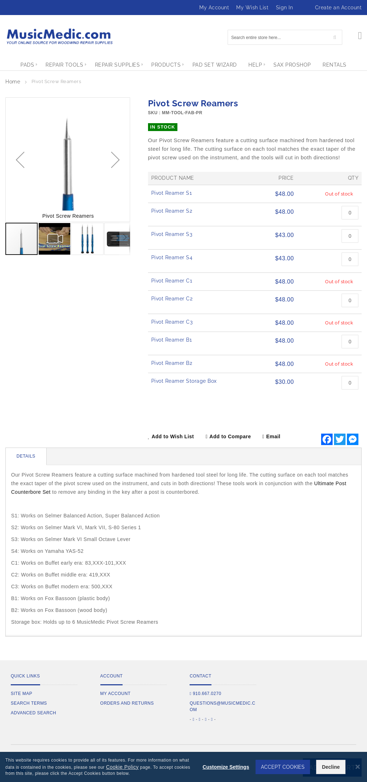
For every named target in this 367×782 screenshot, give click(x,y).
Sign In (284, 7)
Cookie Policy (122, 767)
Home (12, 82)
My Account (214, 7)
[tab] (26, 456)
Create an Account (338, 7)
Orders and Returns (127, 703)
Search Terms (29, 703)
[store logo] (59, 36)
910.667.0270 (205, 693)
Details (25, 456)
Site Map (21, 693)
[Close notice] (357, 766)
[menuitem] (20, 64)
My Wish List (252, 7)
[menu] (183, 64)
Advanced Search (33, 712)
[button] (20, 160)
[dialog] (183, 767)
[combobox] (285, 37)
